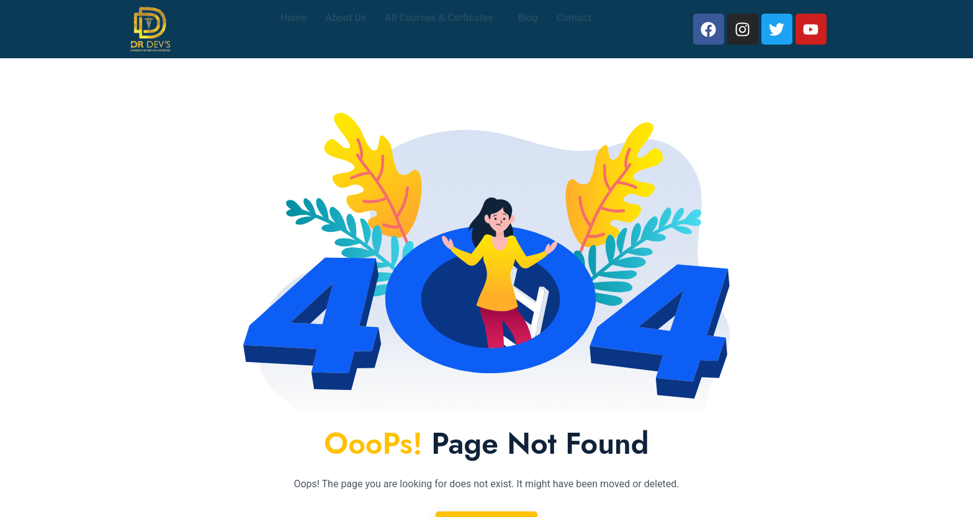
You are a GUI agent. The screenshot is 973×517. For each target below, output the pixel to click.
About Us (346, 29)
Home (293, 29)
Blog (527, 29)
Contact (574, 29)
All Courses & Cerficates (439, 29)
